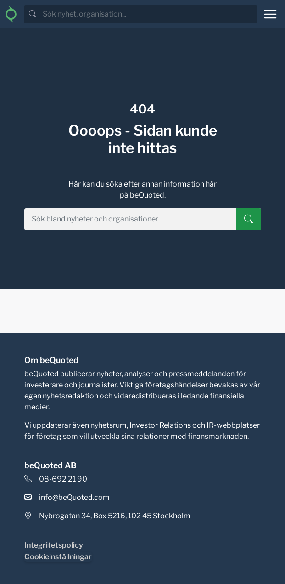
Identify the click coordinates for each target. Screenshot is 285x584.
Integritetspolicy (53, 545)
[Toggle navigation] (270, 14)
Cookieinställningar (58, 556)
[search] (149, 14)
